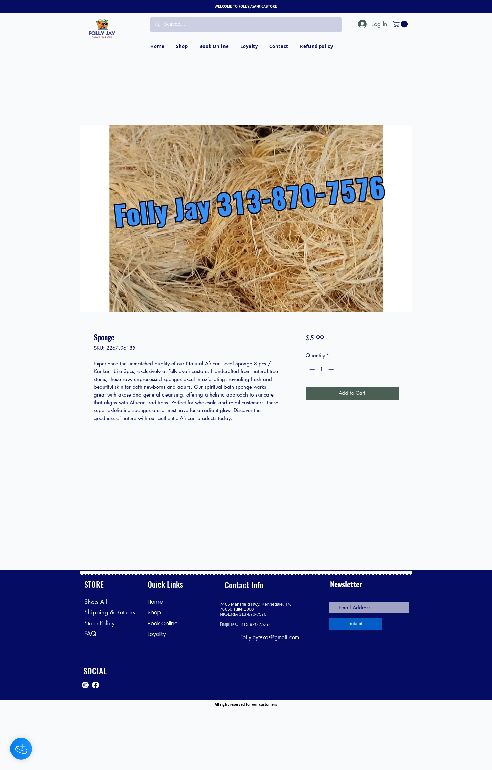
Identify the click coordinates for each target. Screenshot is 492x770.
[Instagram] (85, 685)
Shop (154, 612)
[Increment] (331, 369)
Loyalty (157, 634)
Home (155, 602)
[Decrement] (311, 369)
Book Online (163, 623)
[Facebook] (95, 685)
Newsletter (346, 584)
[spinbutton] (321, 369)
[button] (400, 24)
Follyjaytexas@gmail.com (269, 637)
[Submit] (355, 624)
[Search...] (245, 24)
